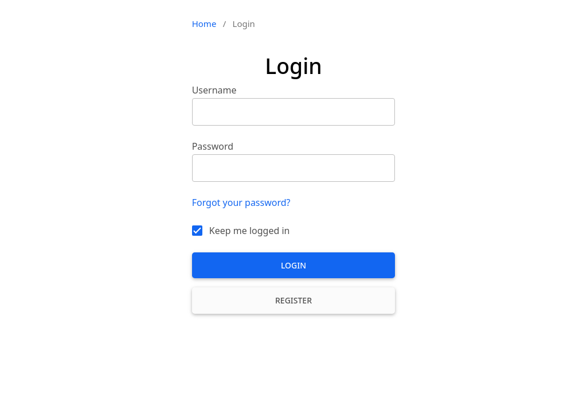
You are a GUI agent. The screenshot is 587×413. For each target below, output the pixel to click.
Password (212, 146)
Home (204, 23)
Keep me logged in (249, 230)
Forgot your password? (241, 202)
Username (214, 90)
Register (293, 300)
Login (293, 265)
